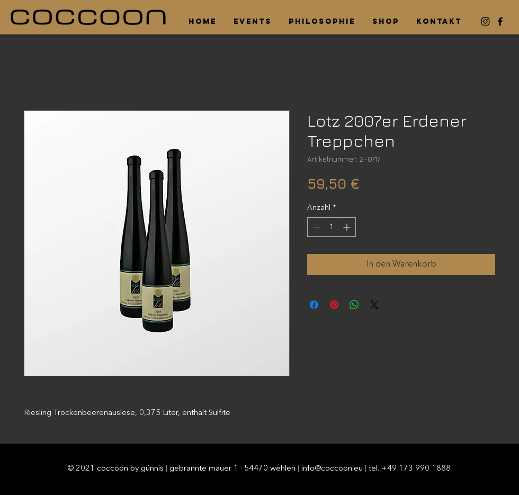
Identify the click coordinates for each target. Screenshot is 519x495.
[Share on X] (374, 304)
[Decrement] (315, 227)
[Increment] (347, 227)
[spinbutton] (331, 227)
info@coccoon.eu (332, 469)
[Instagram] (485, 21)
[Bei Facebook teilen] (314, 304)
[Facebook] (500, 21)
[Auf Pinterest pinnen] (334, 304)
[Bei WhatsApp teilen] (354, 304)
